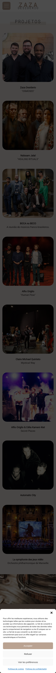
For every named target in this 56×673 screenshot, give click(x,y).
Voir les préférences (28, 662)
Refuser (28, 654)
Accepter (28, 645)
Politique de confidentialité (36, 669)
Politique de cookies (16, 669)
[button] (51, 612)
